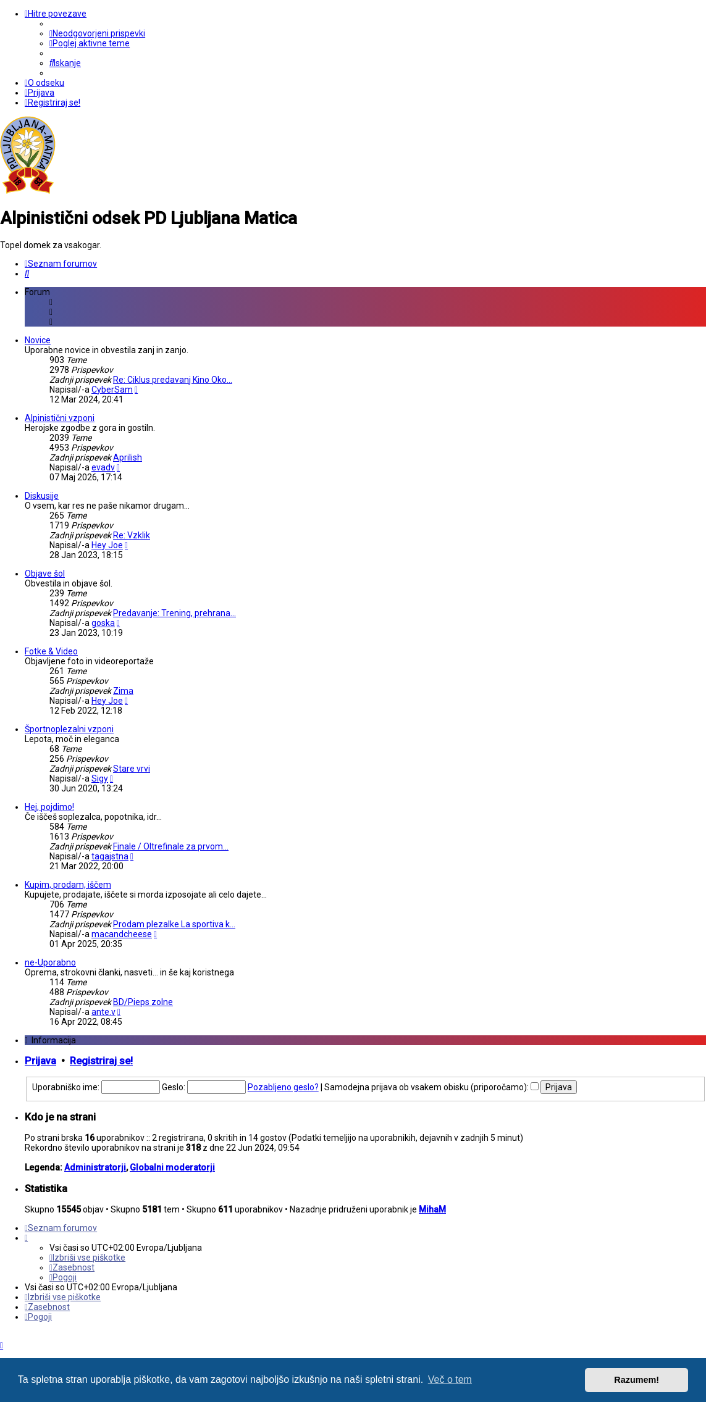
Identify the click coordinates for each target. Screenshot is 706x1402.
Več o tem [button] (450, 1379)
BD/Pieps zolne (143, 1002)
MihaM (432, 1209)
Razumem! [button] (636, 1380)
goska (103, 623)
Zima (123, 691)
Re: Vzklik (131, 535)
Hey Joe (107, 545)
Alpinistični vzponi (60, 418)
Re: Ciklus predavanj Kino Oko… (172, 380)
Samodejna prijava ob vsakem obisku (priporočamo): (431, 1087)
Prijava (40, 1061)
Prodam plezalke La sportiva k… (174, 924)
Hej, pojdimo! (49, 807)
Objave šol (45, 573)
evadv (103, 467)
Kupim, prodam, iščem (68, 885)
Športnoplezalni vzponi (69, 729)
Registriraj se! (101, 1061)
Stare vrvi (131, 769)
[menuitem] (97, 33)
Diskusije (42, 496)
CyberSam (112, 389)
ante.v (103, 1012)
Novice (38, 340)
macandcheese (121, 934)
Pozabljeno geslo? (283, 1087)
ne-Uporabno (50, 962)
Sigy (99, 778)
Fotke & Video (51, 651)
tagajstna (109, 856)
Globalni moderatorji (172, 1167)
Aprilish (127, 457)
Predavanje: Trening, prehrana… (174, 613)
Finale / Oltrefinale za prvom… (171, 846)
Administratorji (95, 1167)
